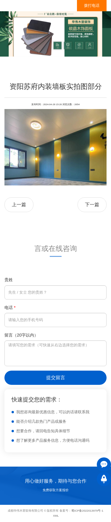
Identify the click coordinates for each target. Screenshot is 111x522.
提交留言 (55, 377)
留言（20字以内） (21, 335)
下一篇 (92, 204)
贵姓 (8, 279)
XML (56, 515)
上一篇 (19, 204)
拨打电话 (91, 5)
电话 (10, 307)
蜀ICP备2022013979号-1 (87, 510)
